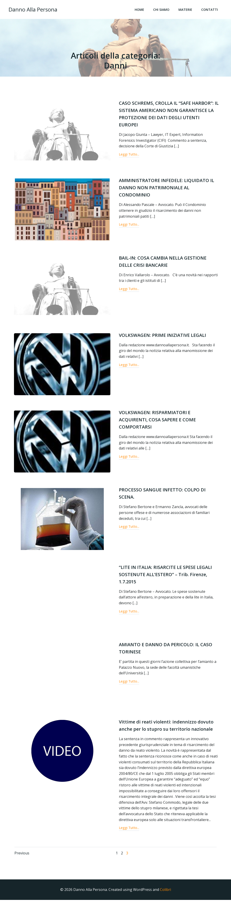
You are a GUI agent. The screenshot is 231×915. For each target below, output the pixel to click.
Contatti (211, 10)
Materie (187, 10)
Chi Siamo (163, 10)
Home (141, 10)
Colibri (165, 905)
